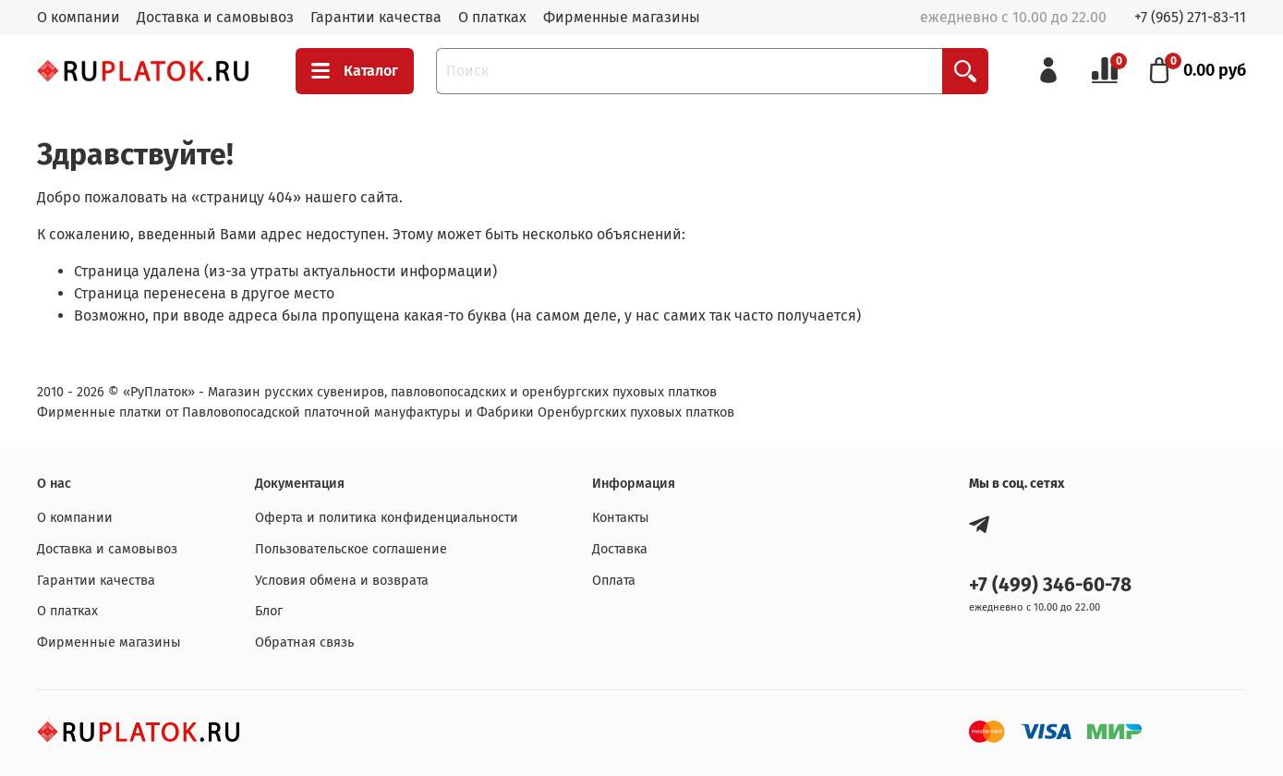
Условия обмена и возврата (342, 580)
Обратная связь (304, 642)
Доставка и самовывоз (215, 17)
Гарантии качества (376, 17)
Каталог (354, 71)
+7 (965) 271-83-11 (1190, 17)
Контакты (620, 518)
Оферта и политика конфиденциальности (386, 518)
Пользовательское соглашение (351, 549)
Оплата (613, 580)
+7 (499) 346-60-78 (1050, 585)
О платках (492, 17)
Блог (269, 611)
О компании (78, 17)
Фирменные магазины (621, 17)
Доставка (620, 549)
